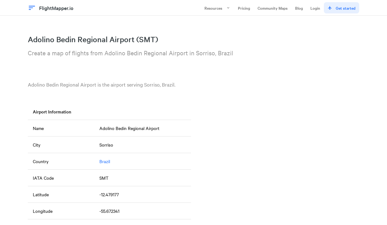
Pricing (244, 8)
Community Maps (273, 8)
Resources (217, 8)
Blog (299, 8)
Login (315, 8)
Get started (341, 8)
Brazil (104, 161)
